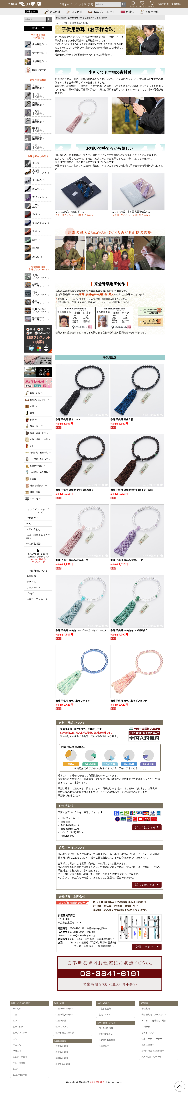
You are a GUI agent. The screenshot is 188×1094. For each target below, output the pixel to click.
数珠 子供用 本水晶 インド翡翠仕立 (129, 630)
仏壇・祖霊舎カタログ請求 (38, 536)
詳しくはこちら (147, 827)
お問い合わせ (33, 529)
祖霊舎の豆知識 (63, 1064)
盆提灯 (16, 1068)
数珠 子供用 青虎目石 (122, 419)
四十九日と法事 (106, 1028)
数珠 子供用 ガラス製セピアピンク (129, 701)
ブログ (77, 4)
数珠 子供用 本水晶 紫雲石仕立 (127, 560)
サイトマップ (148, 1032)
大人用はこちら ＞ (64, 215)
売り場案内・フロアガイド (154, 1014)
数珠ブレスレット (101, 12)
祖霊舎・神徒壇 (20, 1056)
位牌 (32, 413)
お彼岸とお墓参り (107, 1040)
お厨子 (33, 446)
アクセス (31, 582)
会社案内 (31, 576)
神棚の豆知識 (62, 1058)
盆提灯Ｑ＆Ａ (105, 1014)
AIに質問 (88, 4)
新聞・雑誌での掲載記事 (153, 1050)
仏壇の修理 (61, 1020)
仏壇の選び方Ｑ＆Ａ (65, 1014)
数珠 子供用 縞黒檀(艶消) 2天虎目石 (74, 490)
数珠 (65, 23)
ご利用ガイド (33, 518)
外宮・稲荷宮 (19, 1062)
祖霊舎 (33, 479)
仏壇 (32, 406)
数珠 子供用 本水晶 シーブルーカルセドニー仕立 (81, 630)
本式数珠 (74, 12)
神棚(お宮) (17, 1050)
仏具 (15, 1038)
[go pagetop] (179, 1086)
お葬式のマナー (106, 1046)
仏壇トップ (66, 4)
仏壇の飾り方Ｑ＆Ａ (65, 1008)
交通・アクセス (147, 947)
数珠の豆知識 (62, 1046)
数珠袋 (127, 12)
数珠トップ (31, 11)
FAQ (28, 523)
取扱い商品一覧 (20, 1074)
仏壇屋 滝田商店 (96, 1082)
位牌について (62, 1026)
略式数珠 (52, 12)
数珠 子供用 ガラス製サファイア (73, 701)
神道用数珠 (149, 12)
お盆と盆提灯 (105, 1008)
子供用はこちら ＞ (85, 215)
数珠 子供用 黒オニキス (68, 419)
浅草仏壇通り (148, 1044)
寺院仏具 (17, 1044)
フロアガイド (33, 587)
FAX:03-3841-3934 (38, 556)
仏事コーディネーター (38, 599)
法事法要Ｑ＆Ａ (106, 1034)
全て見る (17, 1008)
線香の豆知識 (62, 1052)
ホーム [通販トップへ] (58, 23)
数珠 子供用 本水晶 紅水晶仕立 (72, 560)
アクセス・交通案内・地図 (154, 1020)
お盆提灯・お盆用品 (39, 472)
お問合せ (146, 1026)
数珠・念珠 (35, 393)
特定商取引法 (33, 543)
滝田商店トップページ (152, 1056)
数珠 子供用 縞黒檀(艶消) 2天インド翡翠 (132, 490)
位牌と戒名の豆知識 (65, 1032)
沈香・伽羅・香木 (38, 433)
